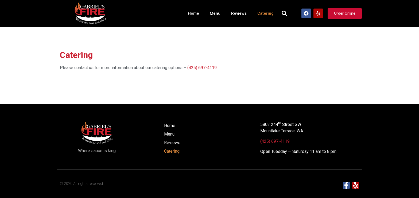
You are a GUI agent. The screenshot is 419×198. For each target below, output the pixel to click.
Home (193, 13)
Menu (215, 13)
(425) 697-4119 (202, 67)
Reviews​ (239, 13)
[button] (284, 13)
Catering (265, 13)
